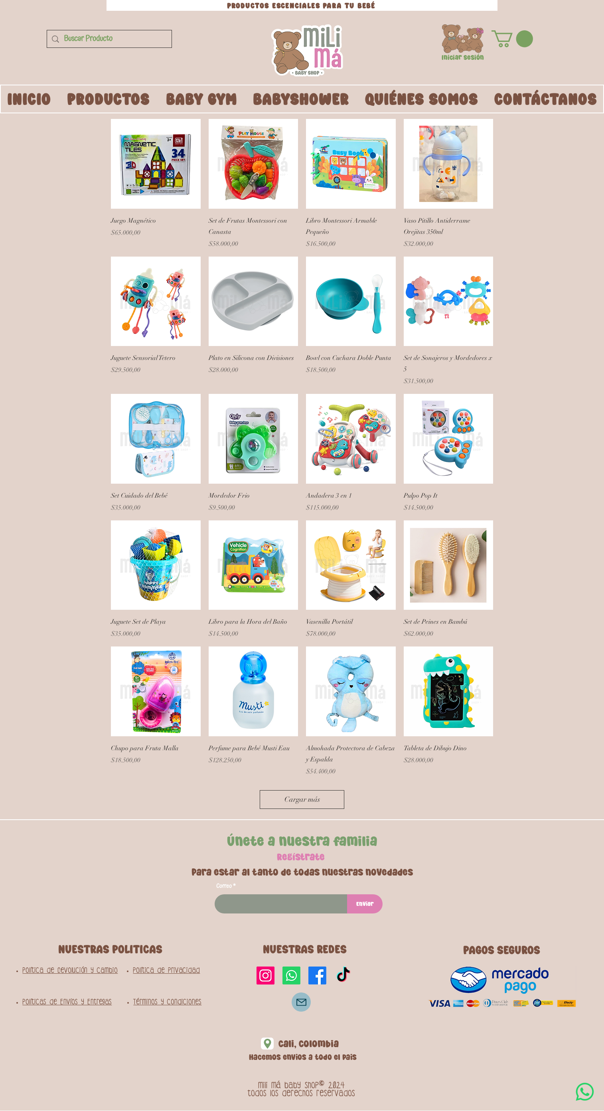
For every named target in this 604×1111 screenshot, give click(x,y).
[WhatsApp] (585, 1092)
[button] (463, 38)
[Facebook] (317, 975)
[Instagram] (265, 975)
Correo (224, 886)
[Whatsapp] (291, 975)
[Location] (267, 1044)
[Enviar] (365, 903)
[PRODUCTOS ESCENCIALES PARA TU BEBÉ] (302, 5)
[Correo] (301, 1002)
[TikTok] (343, 975)
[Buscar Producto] (109, 38)
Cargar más (302, 799)
